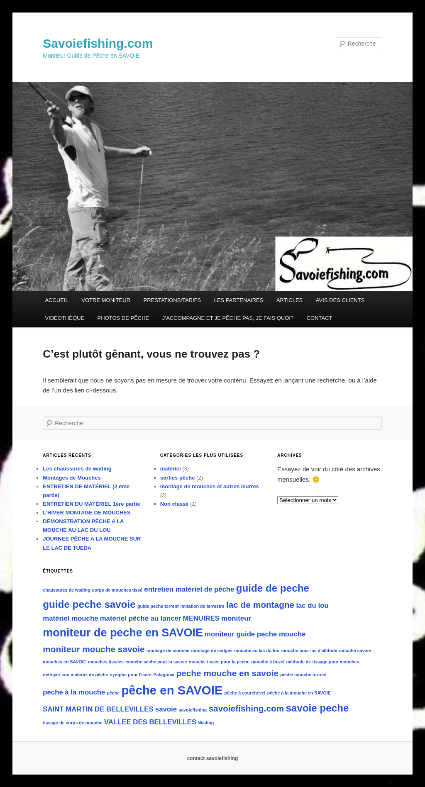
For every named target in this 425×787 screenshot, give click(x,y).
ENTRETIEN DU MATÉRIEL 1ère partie (91, 504)
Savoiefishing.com (98, 43)
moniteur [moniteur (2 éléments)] (236, 618)
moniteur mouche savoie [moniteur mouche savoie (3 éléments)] (93, 649)
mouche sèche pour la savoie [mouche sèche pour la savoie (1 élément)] (156, 661)
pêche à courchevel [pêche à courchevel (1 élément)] (245, 692)
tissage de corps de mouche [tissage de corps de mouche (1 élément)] (72, 722)
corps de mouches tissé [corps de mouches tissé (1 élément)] (117, 589)
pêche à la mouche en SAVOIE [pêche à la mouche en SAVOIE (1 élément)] (299, 692)
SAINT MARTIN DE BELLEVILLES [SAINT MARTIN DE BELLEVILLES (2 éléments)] (98, 709)
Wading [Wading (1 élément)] (206, 722)
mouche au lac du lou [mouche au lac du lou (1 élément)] (256, 650)
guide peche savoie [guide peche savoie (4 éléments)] (89, 604)
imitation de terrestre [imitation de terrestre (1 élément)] (203, 606)
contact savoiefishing (212, 758)
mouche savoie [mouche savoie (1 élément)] (355, 650)
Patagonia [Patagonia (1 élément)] (163, 674)
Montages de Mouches (71, 478)
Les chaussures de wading (77, 468)
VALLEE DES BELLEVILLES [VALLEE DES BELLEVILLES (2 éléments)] (150, 722)
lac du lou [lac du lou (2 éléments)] (312, 605)
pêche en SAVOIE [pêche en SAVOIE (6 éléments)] (171, 690)
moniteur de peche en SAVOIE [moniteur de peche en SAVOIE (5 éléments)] (123, 632)
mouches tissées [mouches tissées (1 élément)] (106, 661)
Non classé (174, 504)
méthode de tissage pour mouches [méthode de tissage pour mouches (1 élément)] (322, 661)
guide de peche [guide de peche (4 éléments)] (272, 588)
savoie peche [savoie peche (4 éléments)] (317, 708)
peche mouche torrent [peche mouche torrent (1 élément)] (303, 674)
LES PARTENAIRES (239, 300)
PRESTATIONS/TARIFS (172, 300)
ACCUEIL (56, 300)
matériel (170, 468)
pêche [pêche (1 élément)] (113, 692)
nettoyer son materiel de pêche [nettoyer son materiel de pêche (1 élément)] (75, 674)
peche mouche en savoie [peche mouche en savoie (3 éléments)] (227, 673)
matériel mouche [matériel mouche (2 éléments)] (70, 618)
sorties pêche (177, 478)
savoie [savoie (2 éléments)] (166, 709)
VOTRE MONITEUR (105, 300)
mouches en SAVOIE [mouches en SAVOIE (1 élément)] (64, 661)
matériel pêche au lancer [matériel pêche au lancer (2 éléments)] (140, 618)
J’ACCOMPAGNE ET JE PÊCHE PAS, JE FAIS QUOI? (227, 318)
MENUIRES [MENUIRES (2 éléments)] (201, 618)
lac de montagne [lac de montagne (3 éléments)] (260, 604)
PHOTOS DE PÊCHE (123, 318)
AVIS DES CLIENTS (340, 300)
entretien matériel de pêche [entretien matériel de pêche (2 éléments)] (189, 589)
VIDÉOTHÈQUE (64, 318)
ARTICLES (289, 300)
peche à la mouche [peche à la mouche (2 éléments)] (74, 692)
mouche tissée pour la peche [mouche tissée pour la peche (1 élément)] (219, 661)
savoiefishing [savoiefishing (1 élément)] (192, 709)
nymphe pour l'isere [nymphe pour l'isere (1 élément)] (130, 674)
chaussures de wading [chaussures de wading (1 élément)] (66, 589)
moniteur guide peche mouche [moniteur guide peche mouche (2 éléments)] (255, 634)
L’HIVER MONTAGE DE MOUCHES (86, 512)
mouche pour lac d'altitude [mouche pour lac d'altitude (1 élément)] (309, 650)
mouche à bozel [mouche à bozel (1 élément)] (267, 661)
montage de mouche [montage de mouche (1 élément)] (168, 650)
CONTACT (319, 318)
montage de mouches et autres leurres (209, 486)
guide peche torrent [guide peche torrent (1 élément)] (157, 606)
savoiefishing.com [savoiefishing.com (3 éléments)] (246, 708)
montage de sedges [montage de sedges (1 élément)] (212, 650)
